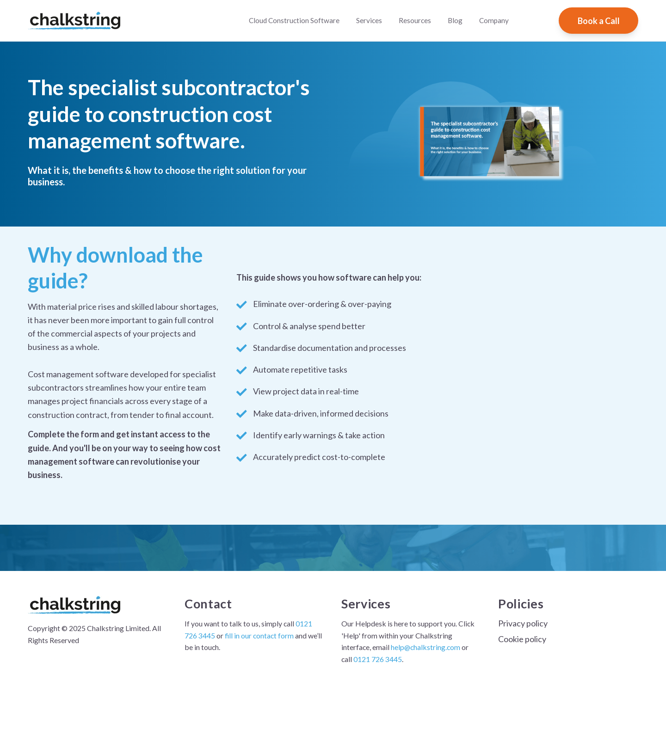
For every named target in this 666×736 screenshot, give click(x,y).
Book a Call (599, 21)
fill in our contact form (258, 635)
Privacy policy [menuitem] (523, 623)
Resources (415, 20)
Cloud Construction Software (294, 20)
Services (369, 20)
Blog (455, 20)
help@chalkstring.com (425, 647)
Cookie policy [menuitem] (522, 639)
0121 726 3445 (377, 659)
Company (494, 20)
